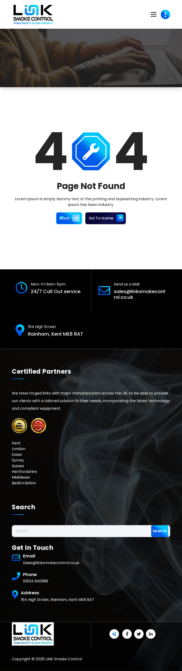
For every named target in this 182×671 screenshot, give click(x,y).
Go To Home (106, 218)
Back (69, 218)
